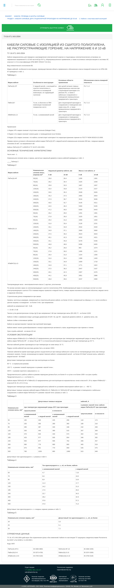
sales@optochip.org (31, 572)
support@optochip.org (64, 569)
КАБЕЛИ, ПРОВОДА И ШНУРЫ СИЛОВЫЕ (29, 16)
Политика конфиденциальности (54, 586)
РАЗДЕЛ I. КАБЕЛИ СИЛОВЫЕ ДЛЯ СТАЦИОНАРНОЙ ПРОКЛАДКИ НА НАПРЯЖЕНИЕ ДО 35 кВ (42, 18)
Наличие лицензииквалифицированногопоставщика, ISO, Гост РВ (40, 578)
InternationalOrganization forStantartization (64, 578)
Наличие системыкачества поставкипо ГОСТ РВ (84, 578)
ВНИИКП (8, 16)
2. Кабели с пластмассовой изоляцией (93, 18)
